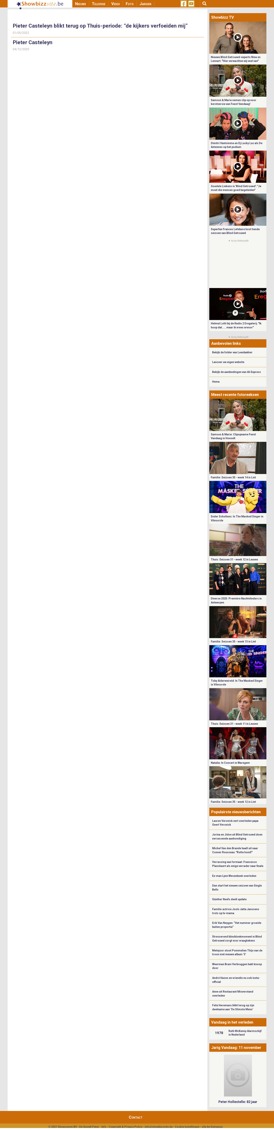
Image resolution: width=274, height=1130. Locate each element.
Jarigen (145, 4)
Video (115, 4)
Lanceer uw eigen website (228, 362)
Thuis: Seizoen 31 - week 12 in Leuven (234, 559)
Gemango (216, 1126)
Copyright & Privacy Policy (125, 1126)
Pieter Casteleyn (32, 42)
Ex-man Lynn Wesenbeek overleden (234, 875)
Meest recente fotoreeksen (235, 394)
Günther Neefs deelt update (229, 899)
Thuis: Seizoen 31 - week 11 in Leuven (234, 723)
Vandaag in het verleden (232, 1022)
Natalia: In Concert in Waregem (230, 762)
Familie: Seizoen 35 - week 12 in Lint (233, 801)
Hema (216, 381)
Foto (130, 4)
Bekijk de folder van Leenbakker (232, 352)
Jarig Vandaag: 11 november (236, 1047)
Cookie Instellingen (187, 1126)
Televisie (98, 4)
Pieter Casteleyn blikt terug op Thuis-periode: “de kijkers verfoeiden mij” (100, 26)
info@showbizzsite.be (159, 1126)
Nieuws (80, 4)
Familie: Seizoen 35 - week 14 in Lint (233, 477)
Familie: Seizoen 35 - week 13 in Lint (233, 641)
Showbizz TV (222, 17)
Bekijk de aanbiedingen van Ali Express (236, 371)
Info (103, 1126)
